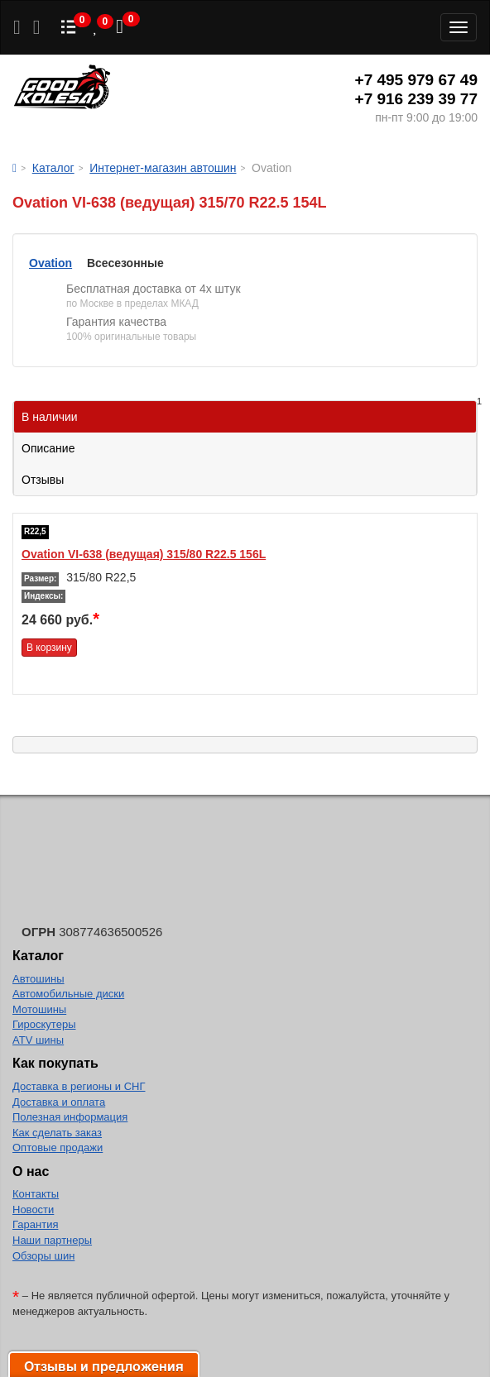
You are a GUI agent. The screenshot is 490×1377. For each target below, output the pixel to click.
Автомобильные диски (68, 993)
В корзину (49, 647)
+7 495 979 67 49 (416, 79)
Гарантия (35, 1224)
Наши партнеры (52, 1240)
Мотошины (39, 1009)
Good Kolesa (62, 89)
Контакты (35, 1194)
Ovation (50, 263)
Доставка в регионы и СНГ (78, 1086)
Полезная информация (69, 1117)
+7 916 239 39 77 (416, 99)
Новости (33, 1209)
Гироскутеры (43, 1024)
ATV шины (38, 1040)
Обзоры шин (43, 1256)
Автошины (38, 979)
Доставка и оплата (58, 1102)
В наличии (249, 412)
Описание (48, 448)
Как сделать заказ (57, 1132)
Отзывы (43, 479)
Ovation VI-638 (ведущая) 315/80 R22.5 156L (144, 554)
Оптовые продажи (57, 1147)
